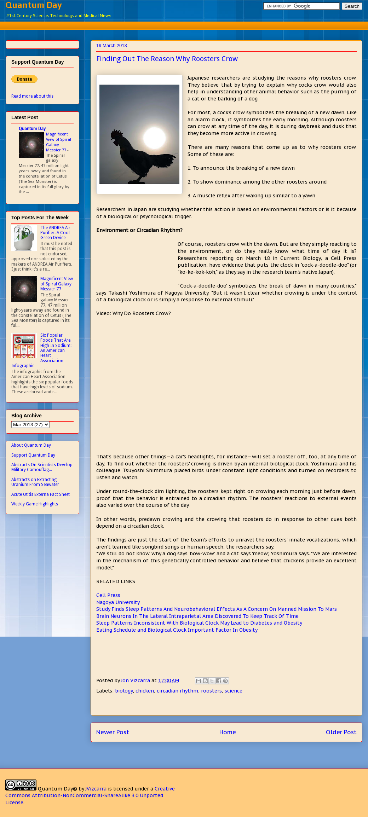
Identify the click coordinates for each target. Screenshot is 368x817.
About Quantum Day (31, 445)
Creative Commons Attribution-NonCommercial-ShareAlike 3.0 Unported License (90, 796)
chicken (145, 691)
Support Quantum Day (33, 455)
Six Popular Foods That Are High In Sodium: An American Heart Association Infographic (41, 350)
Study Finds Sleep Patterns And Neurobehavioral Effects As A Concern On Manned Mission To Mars (216, 609)
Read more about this (32, 96)
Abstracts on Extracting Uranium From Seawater (35, 482)
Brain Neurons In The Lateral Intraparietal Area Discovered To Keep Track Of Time (197, 616)
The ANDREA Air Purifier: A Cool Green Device (55, 233)
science (233, 691)
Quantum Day (34, 5)
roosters (211, 691)
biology (124, 691)
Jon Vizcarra (136, 680)
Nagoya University (118, 602)
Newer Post (112, 732)
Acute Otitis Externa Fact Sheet (40, 494)
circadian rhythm (177, 691)
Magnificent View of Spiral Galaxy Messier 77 (58, 142)
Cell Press (108, 595)
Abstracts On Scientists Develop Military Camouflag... (42, 467)
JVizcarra (96, 789)
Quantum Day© (57, 789)
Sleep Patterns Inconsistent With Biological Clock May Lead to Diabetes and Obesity (199, 623)
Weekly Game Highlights (34, 504)
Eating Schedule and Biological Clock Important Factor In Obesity (177, 630)
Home (227, 732)
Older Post (341, 732)
